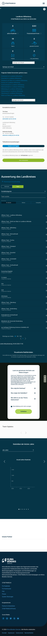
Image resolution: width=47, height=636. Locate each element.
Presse (4, 594)
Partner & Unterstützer (8, 606)
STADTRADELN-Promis (9, 608)
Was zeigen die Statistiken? (19, 393)
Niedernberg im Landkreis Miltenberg (12, 91)
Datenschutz (19, 633)
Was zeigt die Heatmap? (18, 388)
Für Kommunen (6, 588)
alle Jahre (5, 450)
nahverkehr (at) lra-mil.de (9, 119)
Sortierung (3, 200)
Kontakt (4, 633)
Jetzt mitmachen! (23, 160)
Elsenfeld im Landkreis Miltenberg (11, 78)
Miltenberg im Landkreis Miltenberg (11, 89)
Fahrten (23, 202)
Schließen (24, 411)
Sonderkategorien (6, 191)
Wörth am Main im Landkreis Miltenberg (13, 95)
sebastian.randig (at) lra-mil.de (11, 135)
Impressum (11, 633)
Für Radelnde (6, 586)
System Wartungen (7, 596)
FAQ (3, 591)
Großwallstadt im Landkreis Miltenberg (12, 85)
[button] (44, 9)
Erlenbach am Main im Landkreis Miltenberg (14, 80)
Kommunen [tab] (6, 186)
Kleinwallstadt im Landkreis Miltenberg (12, 87)
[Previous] (21, 433)
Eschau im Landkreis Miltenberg (10, 82)
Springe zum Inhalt (8, 67)
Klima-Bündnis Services (14, 629)
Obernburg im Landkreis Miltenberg (11, 93)
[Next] (25, 433)
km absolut (8, 202)
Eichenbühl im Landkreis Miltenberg (11, 76)
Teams (17, 186)
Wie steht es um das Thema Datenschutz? (19, 399)
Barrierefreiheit (29, 633)
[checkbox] (23, 407)
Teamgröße (38, 202)
